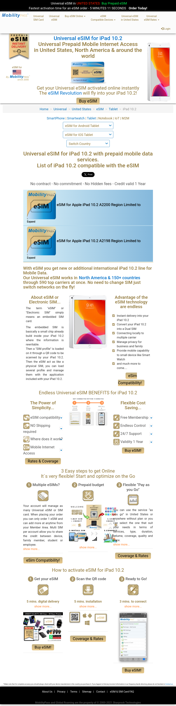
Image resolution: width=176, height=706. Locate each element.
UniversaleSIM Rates (151, 18)
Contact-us (169, 684)
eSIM (100, 109)
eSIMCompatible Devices (103, 18)
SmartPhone (56, 118)
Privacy (61, 691)
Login (165, 28)
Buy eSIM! (133, 450)
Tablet (113, 109)
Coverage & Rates (133, 556)
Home (44, 109)
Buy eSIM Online (75, 16)
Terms (73, 691)
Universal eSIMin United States (130, 18)
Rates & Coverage (43, 461)
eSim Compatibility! (43, 560)
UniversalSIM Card (38, 18)
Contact (100, 691)
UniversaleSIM (54, 18)
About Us (47, 691)
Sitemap (86, 691)
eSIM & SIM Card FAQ (122, 691)
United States (81, 109)
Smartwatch (76, 118)
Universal (60, 109)
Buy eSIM (88, 101)
